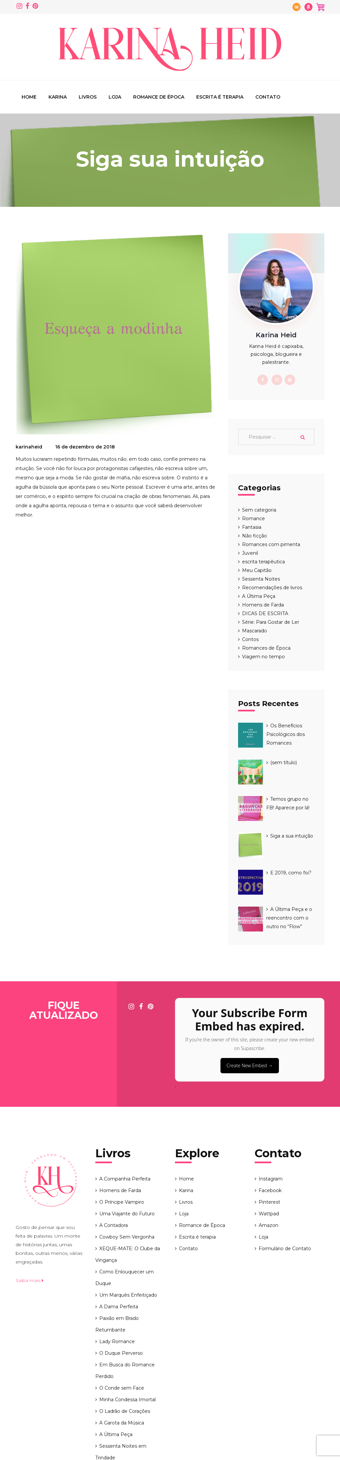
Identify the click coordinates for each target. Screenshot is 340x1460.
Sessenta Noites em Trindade (120, 1385)
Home (29, 97)
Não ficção (254, 536)
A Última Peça (258, 596)
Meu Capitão (257, 570)
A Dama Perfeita (118, 1240)
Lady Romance (117, 1274)
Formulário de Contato (285, 1181)
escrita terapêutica (263, 562)
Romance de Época (158, 97)
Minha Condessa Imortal (127, 1333)
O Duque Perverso (121, 1286)
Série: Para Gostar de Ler (270, 622)
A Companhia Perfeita (124, 1112)
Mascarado (254, 631)
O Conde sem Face (121, 1321)
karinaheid (29, 447)
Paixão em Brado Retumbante (117, 1257)
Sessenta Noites (261, 579)
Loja (115, 97)
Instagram (271, 1112)
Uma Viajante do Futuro (127, 1147)
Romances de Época (266, 648)
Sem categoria (259, 510)
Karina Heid (71, 1448)
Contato (267, 97)
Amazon (268, 1158)
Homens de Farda (263, 605)
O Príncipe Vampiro (121, 1135)
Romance (253, 519)
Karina (57, 97)
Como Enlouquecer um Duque (124, 1210)
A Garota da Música (121, 1356)
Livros (88, 97)
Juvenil (250, 553)
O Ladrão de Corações (124, 1344)
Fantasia (251, 527)
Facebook (270, 1123)
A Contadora (113, 1158)
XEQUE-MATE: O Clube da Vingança (127, 1187)
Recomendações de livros (272, 588)
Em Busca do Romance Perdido (125, 1303)
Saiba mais (29, 1213)
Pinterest (269, 1135)
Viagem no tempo (263, 657)
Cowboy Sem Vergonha (126, 1170)
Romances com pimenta (271, 544)
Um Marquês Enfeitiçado (128, 1228)
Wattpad (269, 1147)
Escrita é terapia (219, 97)
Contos (250, 639)
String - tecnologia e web (295, 1448)
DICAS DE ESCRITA (265, 613)
